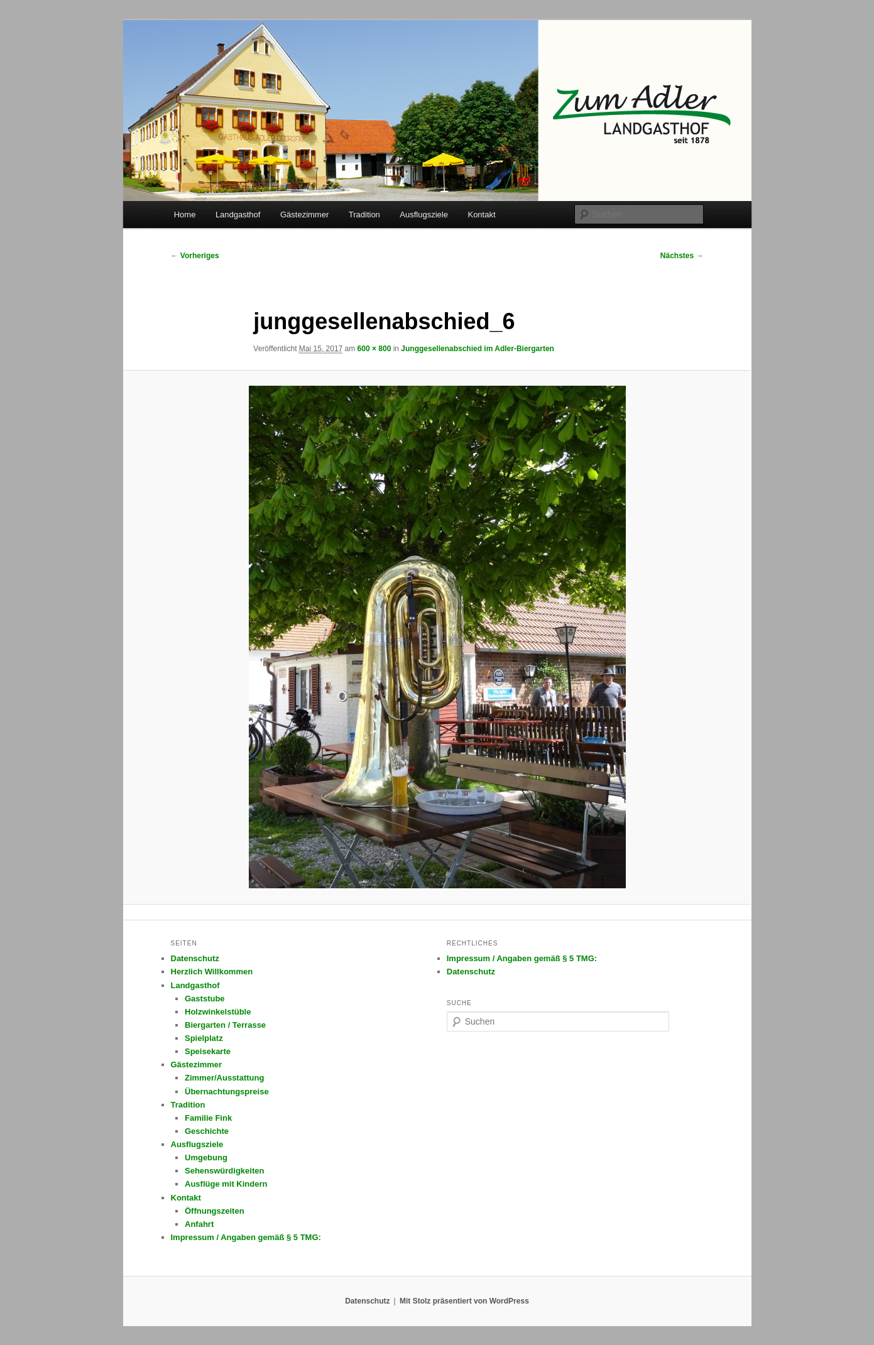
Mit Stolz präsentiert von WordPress (464, 1301)
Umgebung (206, 1157)
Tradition (364, 214)
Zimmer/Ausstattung (224, 1077)
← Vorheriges (195, 255)
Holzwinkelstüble (218, 1011)
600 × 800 (374, 348)
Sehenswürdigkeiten (224, 1170)
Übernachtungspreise (227, 1091)
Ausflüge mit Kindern (226, 1184)
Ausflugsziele (424, 214)
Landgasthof (238, 214)
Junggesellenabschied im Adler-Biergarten (477, 348)
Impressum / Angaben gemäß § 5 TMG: (246, 1237)
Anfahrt (199, 1224)
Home (185, 214)
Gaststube (205, 998)
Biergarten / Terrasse (225, 1025)
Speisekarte (208, 1051)
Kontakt (481, 214)
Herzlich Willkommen (212, 971)
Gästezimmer (304, 214)
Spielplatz (204, 1038)
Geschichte (207, 1131)
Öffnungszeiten (214, 1211)
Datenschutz (195, 958)
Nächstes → (682, 255)
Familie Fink (208, 1118)
